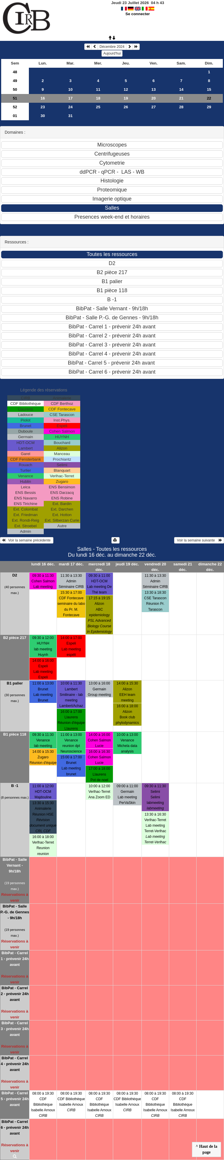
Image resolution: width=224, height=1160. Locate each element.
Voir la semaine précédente (27, 540)
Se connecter (137, 14)
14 (181, 89)
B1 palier (15, 683)
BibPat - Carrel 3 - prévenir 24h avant (15, 1029)
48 (15, 72)
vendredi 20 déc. (155, 567)
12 (126, 89)
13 (153, 89)
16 (43, 98)
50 (15, 89)
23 (43, 107)
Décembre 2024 (111, 47)
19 (126, 98)
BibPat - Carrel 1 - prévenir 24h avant (15, 959)
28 (181, 107)
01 (15, 116)
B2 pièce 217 (14, 637)
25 (98, 107)
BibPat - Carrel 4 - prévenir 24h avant (15, 1064)
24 (70, 107)
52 (15, 107)
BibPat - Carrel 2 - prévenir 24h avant (15, 994)
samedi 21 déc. (182, 567)
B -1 (14, 785)
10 (70, 89)
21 (181, 98)
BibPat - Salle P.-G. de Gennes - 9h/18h (14, 912)
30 (43, 116)
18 (98, 98)
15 (209, 89)
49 (15, 81)
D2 (14, 575)
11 (98, 89)
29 (209, 107)
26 (126, 107)
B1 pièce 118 (14, 734)
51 (15, 98)
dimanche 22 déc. (210, 567)
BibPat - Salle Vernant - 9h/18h (15, 865)
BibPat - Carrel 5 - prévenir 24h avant (15, 1099)
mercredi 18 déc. (99, 567)
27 (153, 107)
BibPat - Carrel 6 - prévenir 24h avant (15, 1127)
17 (70, 98)
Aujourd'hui (112, 53)
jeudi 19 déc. (127, 564)
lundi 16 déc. (43, 564)
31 (70, 116)
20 (153, 98)
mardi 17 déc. (71, 564)
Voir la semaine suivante (199, 540)
